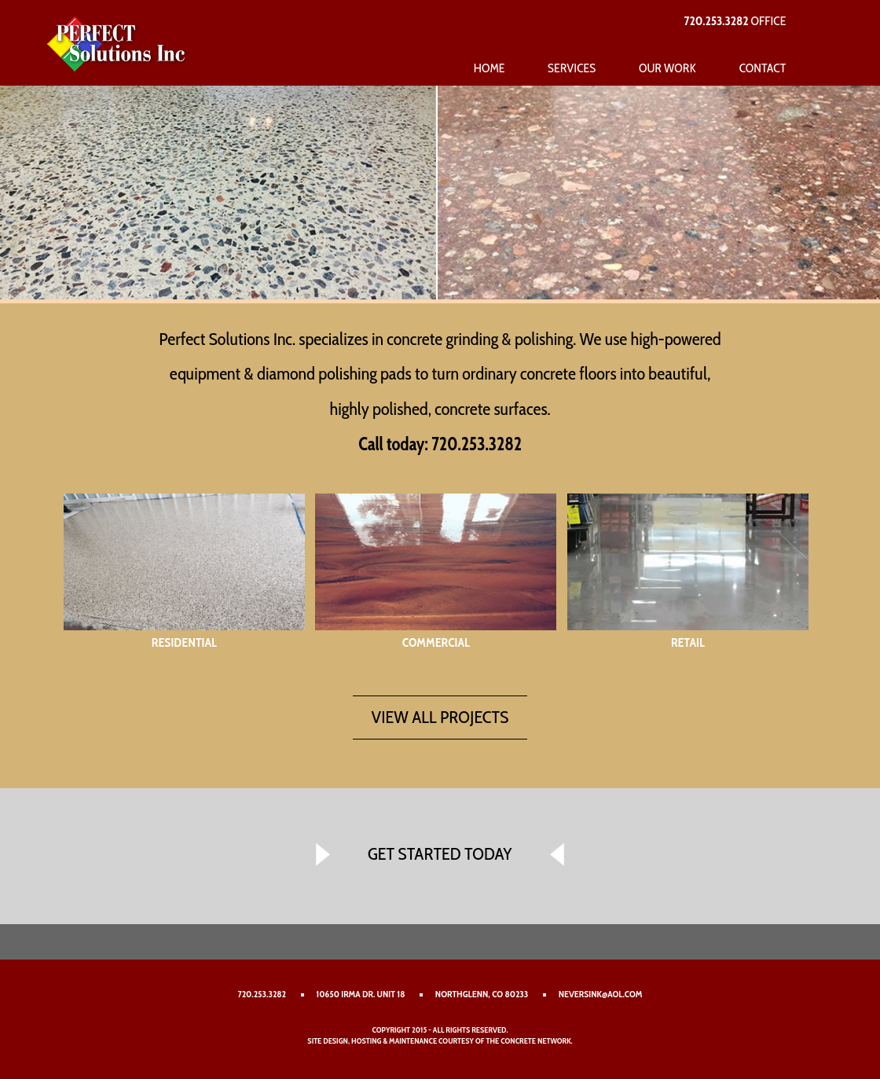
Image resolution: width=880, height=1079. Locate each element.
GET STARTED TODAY (440, 853)
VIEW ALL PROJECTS (440, 717)
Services (572, 68)
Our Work (667, 68)
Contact (762, 68)
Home (489, 68)
